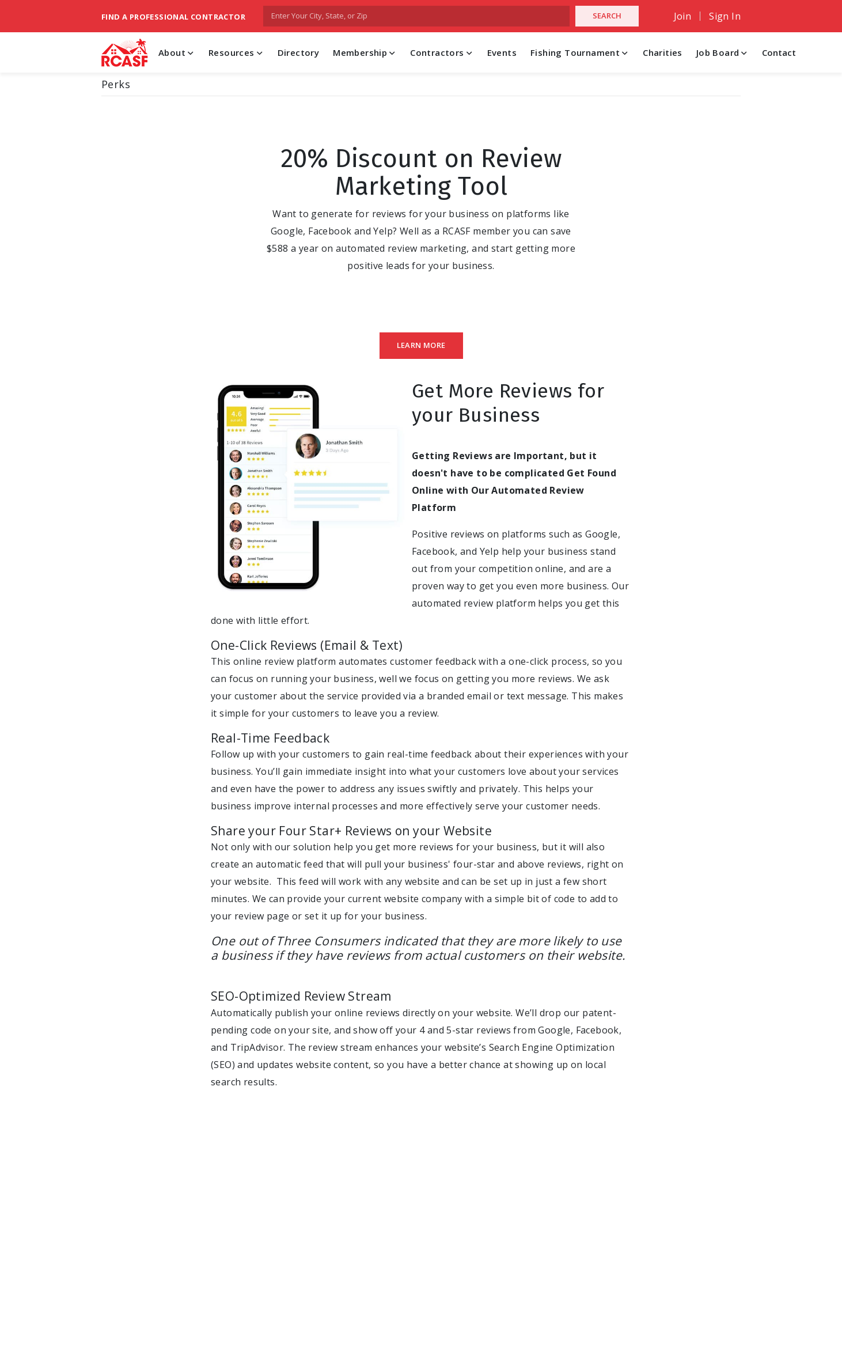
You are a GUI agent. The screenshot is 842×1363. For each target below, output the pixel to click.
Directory (299, 52)
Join (683, 16)
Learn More (421, 345)
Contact (779, 52)
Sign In (725, 16)
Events (502, 52)
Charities (662, 52)
